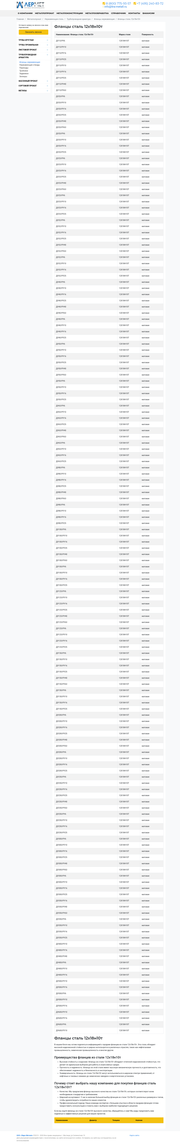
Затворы (23, 76)
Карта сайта (134, 1135)
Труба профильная (28, 45)
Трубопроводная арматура (27, 56)
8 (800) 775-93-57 (118, 3)
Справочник (118, 13)
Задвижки (24, 73)
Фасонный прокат (28, 81)
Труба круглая (26, 40)
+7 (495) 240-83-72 (150, 3)
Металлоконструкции (70, 13)
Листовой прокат (28, 50)
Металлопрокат (44, 13)
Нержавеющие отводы (29, 65)
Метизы (23, 91)
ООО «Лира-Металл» (25, 1135)
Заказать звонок (33, 32)
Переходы (23, 68)
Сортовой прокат (28, 86)
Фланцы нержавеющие (29, 62)
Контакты (134, 13)
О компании (25, 13)
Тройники (23, 71)
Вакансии (148, 13)
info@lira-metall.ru (115, 6)
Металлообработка (97, 13)
